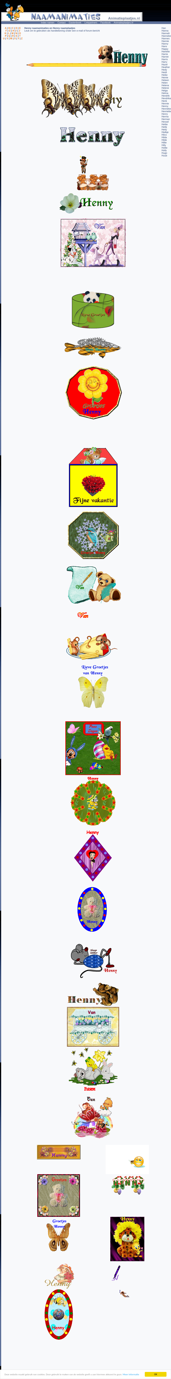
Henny (165, 106)
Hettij (164, 127)
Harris (165, 59)
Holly (164, 150)
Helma (165, 93)
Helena (165, 85)
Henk (164, 101)
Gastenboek (75, 22)
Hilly (164, 145)
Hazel (165, 64)
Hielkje (165, 132)
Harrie (165, 54)
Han (164, 28)
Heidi (164, 72)
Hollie (164, 148)
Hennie (165, 103)
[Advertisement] (12, 53)
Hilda (164, 137)
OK (155, 1374)
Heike (165, 75)
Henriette (166, 111)
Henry (165, 114)
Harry (164, 62)
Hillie (164, 142)
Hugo (164, 153)
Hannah (166, 33)
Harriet (165, 57)
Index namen (47, 22)
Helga (165, 90)
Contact (62, 22)
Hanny (165, 43)
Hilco (164, 135)
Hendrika (166, 98)
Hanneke (166, 36)
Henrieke (166, 109)
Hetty (164, 129)
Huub (164, 155)
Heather (166, 67)
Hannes (166, 38)
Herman (166, 119)
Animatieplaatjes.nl (123, 22)
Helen (165, 83)
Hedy (164, 70)
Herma (165, 116)
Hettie (165, 124)
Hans (164, 46)
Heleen (165, 80)
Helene (165, 88)
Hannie (165, 41)
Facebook (105, 22)
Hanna (165, 30)
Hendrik (166, 96)
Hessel (165, 122)
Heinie (165, 77)
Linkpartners (90, 22)
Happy (165, 49)
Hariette (166, 51)
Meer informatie (131, 1374)
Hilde (164, 140)
